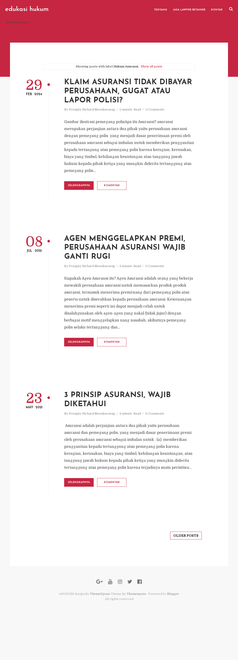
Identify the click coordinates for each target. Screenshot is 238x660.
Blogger (173, 631)
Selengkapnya (94, 196)
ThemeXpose (100, 631)
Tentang (161, 9)
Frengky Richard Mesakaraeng (102, 113)
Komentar (134, 196)
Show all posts (151, 68)
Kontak (217, 9)
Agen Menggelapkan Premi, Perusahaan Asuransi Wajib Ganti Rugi (134, 264)
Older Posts (181, 570)
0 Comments (165, 113)
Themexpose (136, 631)
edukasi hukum (26, 9)
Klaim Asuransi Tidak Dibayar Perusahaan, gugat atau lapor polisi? (133, 94)
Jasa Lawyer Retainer (189, 9)
